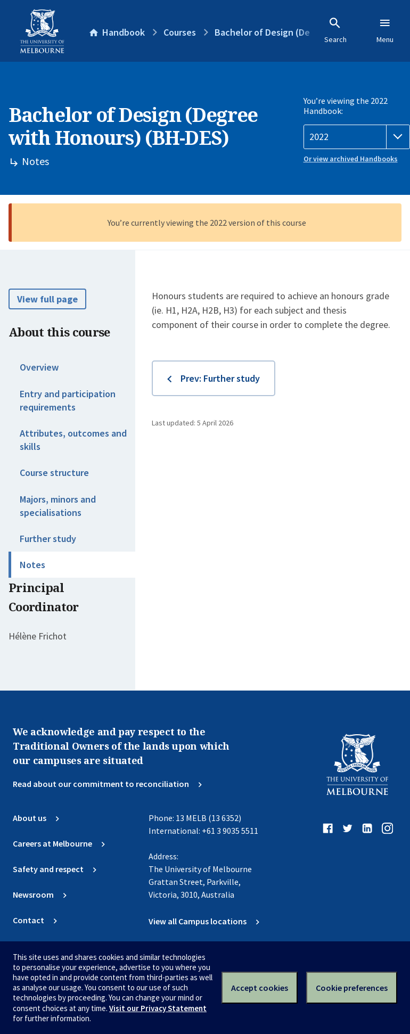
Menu (384, 30)
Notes (32, 565)
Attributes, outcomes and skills (73, 440)
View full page (47, 299)
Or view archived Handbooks (351, 158)
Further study (48, 538)
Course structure (54, 472)
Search (335, 30)
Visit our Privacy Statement (158, 1008)
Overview (39, 367)
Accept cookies (259, 987)
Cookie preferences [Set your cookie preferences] (352, 987)
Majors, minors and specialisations (58, 506)
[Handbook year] (357, 137)
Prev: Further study (220, 378)
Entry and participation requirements (68, 400)
